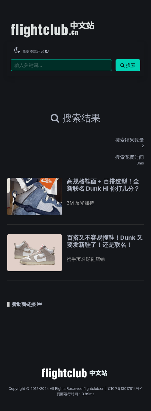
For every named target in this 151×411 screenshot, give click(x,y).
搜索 (128, 65)
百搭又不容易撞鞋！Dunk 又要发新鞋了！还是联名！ (105, 241)
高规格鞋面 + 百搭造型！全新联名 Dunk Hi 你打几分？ (103, 185)
